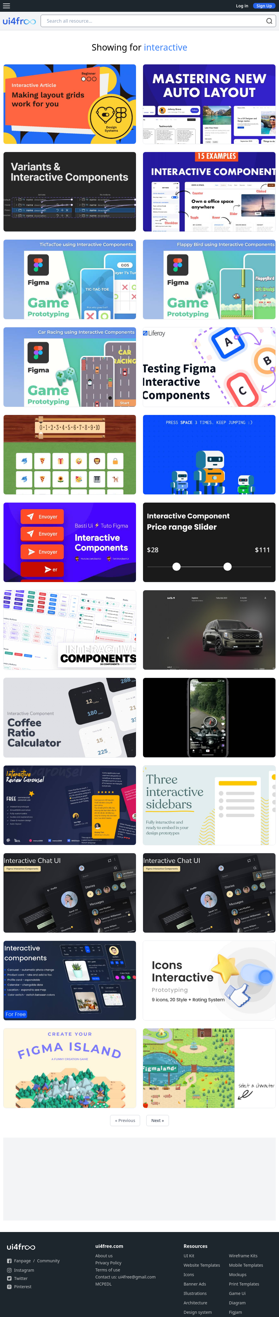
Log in (242, 6)
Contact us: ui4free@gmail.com (125, 1277)
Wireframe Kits (243, 1255)
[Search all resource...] (158, 21)
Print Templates (244, 1284)
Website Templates (202, 1265)
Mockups (237, 1274)
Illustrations (195, 1293)
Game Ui (237, 1293)
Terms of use (107, 1270)
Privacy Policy (108, 1263)
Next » (157, 1120)
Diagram (237, 1303)
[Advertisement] (139, 1179)
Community (48, 1260)
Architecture (195, 1303)
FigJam (235, 1312)
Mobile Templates (246, 1265)
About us (104, 1255)
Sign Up (264, 6)
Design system (198, 1312)
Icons (189, 1274)
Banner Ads (195, 1284)
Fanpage (22, 1260)
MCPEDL (103, 1284)
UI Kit (189, 1255)
